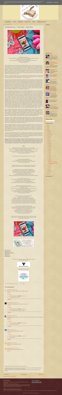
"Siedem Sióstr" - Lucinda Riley (52, 161)
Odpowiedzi (10, 294)
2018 (47, 129)
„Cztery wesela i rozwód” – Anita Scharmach (54, 70)
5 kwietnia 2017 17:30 (13, 329)
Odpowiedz (8, 292)
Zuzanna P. (9, 289)
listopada (48, 133)
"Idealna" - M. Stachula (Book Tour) (53, 105)
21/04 (49, 149)
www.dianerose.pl (12, 77)
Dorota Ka (8, 315)
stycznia (48, 171)
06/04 (49, 159)
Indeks (33, 21)
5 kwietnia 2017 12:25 (14, 315)
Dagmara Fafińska (10, 348)
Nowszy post (6, 374)
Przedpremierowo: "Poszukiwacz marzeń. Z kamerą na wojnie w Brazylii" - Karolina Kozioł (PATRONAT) (54, 63)
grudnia (48, 131)
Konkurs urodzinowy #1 (53, 74)
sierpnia (48, 137)
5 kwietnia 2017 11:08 (14, 289)
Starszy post (41, 374)
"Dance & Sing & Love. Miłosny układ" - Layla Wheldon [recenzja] (53, 93)
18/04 (49, 152)
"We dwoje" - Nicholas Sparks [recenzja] (53, 86)
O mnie (14, 21)
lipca (48, 138)
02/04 (49, 167)
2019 (47, 127)
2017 (47, 130)
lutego (48, 170)
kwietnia (48, 142)
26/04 (49, 146)
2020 (47, 126)
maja (48, 141)
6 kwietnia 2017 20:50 (13, 342)
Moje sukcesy (27, 21)
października (49, 134)
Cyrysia (8, 329)
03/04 (49, 165)
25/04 (49, 148)
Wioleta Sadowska (10, 302)
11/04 (49, 156)
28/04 (49, 145)
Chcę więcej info (50, 2)
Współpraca (20, 21)
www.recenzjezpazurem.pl (26, 77)
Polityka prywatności (41, 21)
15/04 (49, 153)
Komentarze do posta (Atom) (11, 376)
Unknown (8, 342)
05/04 (49, 160)
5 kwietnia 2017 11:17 (16, 302)
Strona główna (8, 21)
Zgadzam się (56, 2)
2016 (47, 173)
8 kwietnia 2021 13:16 (16, 348)
